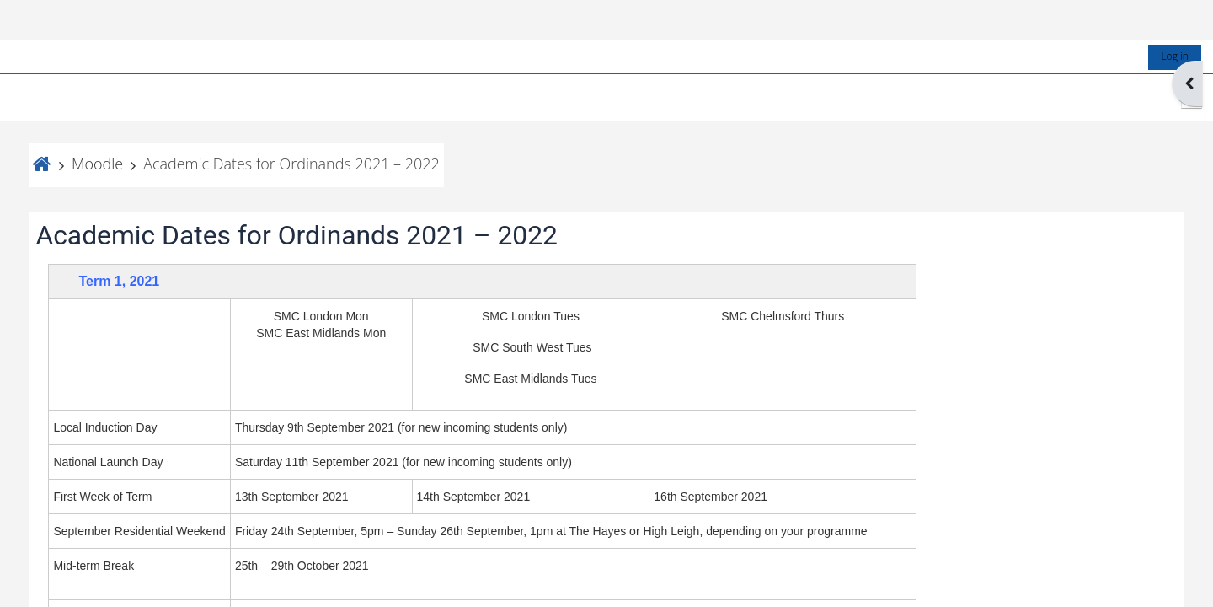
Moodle (110, 124)
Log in (1160, 16)
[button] (1178, 58)
